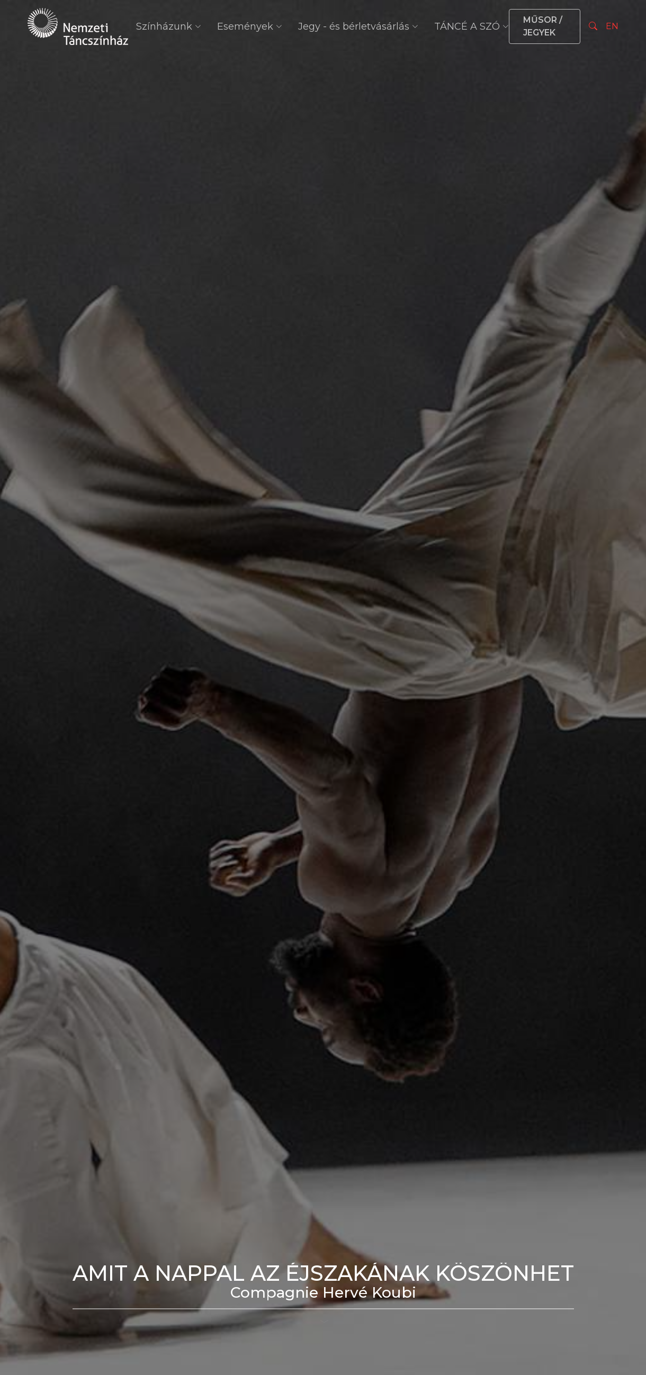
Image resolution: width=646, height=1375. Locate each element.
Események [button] (249, 26)
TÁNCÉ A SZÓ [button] (471, 26)
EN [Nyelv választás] (612, 26)
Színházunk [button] (168, 26)
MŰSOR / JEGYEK (542, 26)
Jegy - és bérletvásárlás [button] (358, 26)
